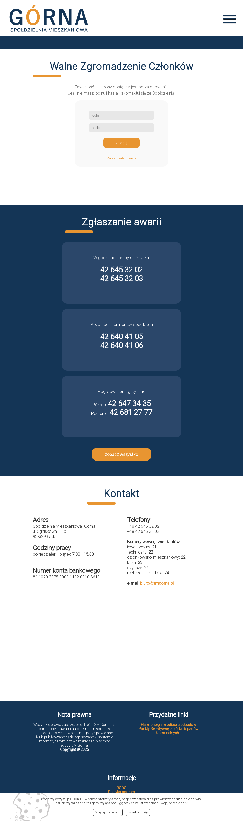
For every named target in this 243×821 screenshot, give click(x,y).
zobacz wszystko (121, 454)
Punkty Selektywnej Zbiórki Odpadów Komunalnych (168, 731)
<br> (121, 642)
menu (229, 18)
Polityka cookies (121, 792)
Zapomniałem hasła (122, 158)
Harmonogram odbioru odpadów (168, 725)
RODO (121, 788)
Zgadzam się (137, 812)
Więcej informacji (107, 812)
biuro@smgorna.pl (157, 583)
